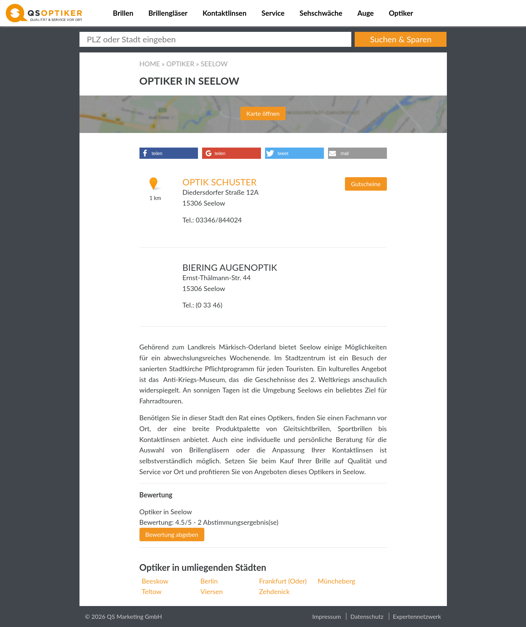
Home (149, 64)
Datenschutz (366, 616)
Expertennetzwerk (417, 616)
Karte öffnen (262, 113)
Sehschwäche (321, 13)
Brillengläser (168, 13)
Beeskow (155, 581)
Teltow (152, 591)
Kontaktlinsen (224, 13)
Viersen (212, 591)
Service (273, 13)
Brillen (123, 13)
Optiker (401, 13)
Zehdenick (274, 591)
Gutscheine (366, 183)
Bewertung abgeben (171, 534)
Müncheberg (336, 581)
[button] (168, 153)
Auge (365, 13)
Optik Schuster (220, 181)
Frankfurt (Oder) (283, 581)
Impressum (326, 616)
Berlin (209, 581)
